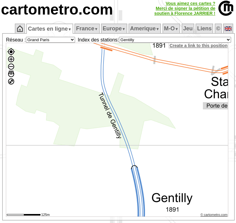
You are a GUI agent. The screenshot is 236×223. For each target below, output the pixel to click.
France (87, 28)
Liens (204, 28)
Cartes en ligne (49, 29)
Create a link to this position (198, 45)
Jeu (188, 28)
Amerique (144, 28)
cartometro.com (57, 9)
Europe (114, 28)
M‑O (171, 28)
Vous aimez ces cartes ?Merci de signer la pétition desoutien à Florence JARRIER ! (184, 8)
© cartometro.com (214, 214)
